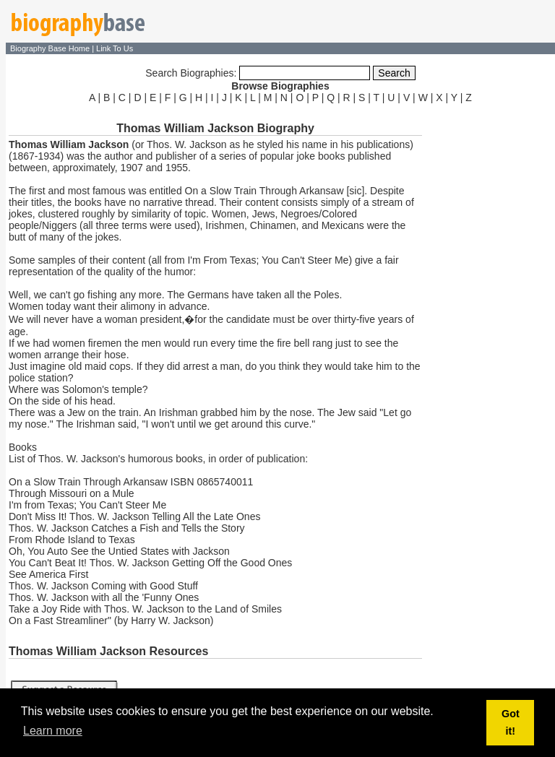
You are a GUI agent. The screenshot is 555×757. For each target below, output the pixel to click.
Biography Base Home (51, 48)
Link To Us (114, 48)
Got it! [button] (511, 722)
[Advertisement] (490, 323)
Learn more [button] (52, 730)
